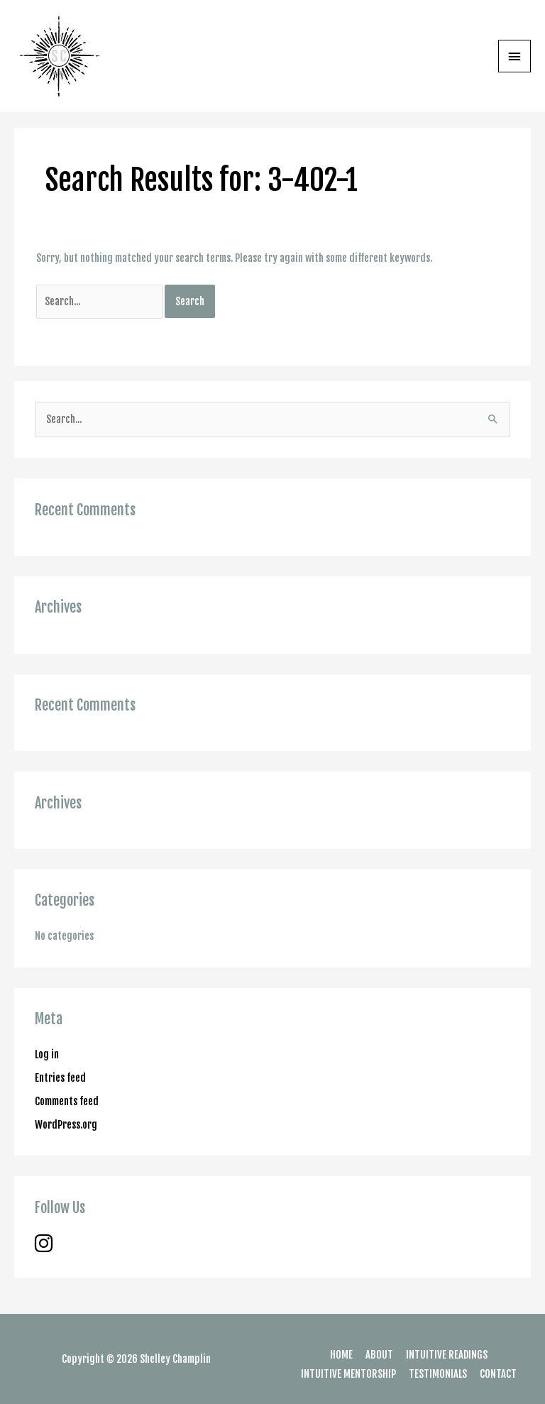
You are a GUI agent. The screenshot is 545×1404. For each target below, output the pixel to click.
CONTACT (498, 1374)
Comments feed (67, 1101)
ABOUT (379, 1354)
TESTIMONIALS (438, 1374)
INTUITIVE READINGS (447, 1354)
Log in (47, 1054)
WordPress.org (66, 1124)
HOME (341, 1354)
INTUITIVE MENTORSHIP (348, 1374)
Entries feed (60, 1078)
